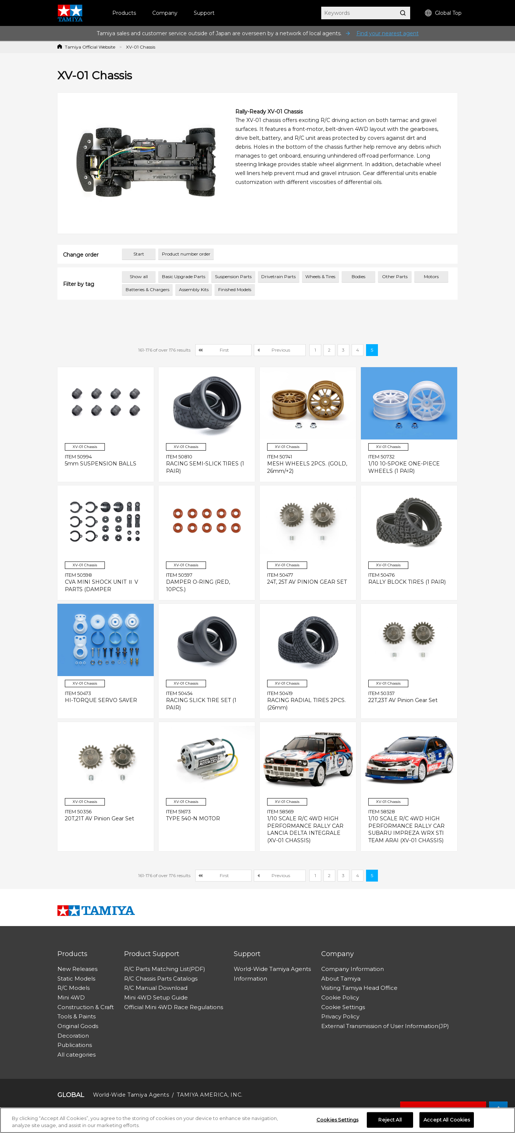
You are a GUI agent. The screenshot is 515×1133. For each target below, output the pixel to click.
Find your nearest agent (387, 33)
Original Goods (77, 1026)
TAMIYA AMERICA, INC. (209, 1094)
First (224, 350)
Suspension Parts (233, 276)
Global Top (443, 13)
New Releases (77, 968)
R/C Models (73, 987)
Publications (74, 1044)
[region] (257, 1120)
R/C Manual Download (155, 987)
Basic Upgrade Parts (183, 276)
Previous (281, 350)
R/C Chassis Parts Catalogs (160, 978)
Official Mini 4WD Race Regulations (173, 1007)
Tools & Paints (76, 1016)
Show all (139, 276)
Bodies (358, 276)
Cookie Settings (343, 1007)
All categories (76, 1054)
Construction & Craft (85, 1007)
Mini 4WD (71, 997)
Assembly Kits (194, 289)
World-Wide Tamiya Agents (272, 968)
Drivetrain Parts (278, 276)
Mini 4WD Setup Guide (156, 997)
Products (124, 13)
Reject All (389, 1120)
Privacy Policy (340, 1016)
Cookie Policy (340, 997)
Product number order (186, 254)
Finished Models (234, 289)
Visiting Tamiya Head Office (359, 987)
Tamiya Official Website (90, 47)
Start (138, 254)
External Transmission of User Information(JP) (385, 1026)
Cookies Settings (337, 1120)
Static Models (76, 978)
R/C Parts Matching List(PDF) (164, 968)
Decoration (73, 1035)
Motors (431, 276)
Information (250, 978)
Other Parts (395, 276)
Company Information (352, 968)
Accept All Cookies (446, 1120)
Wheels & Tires (320, 276)
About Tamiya (340, 978)
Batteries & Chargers (147, 289)
